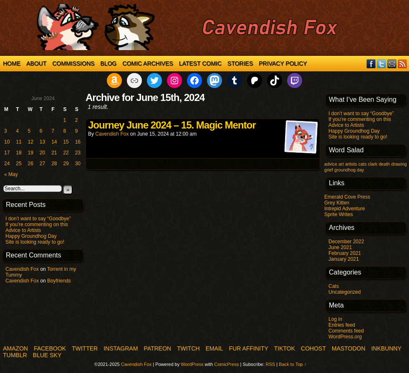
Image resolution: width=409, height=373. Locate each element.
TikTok (284, 348)
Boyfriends (59, 281)
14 (54, 142)
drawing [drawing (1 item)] (398, 163)
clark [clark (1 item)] (373, 163)
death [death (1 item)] (384, 163)
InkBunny (386, 348)
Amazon (15, 348)
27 (42, 163)
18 (18, 153)
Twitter (381, 63)
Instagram (121, 348)
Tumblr (15, 355)
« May (11, 174)
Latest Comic (200, 63)
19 (30, 153)
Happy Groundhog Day (31, 236)
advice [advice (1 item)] (330, 163)
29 (65, 163)
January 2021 (343, 259)
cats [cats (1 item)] (363, 163)
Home (11, 63)
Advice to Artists (23, 230)
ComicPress (226, 364)
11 (18, 142)
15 (65, 142)
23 (78, 153)
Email (392, 63)
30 (78, 163)
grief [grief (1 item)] (328, 169)
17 (7, 153)
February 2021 (344, 253)
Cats (333, 286)
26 (30, 163)
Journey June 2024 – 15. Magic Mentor (172, 125)
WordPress (192, 364)
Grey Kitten (336, 203)
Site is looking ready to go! (34, 242)
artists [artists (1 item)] (351, 163)
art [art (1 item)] (340, 163)
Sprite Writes (338, 214)
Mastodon (349, 348)
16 (78, 142)
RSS (402, 63)
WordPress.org (345, 337)
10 (7, 142)
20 (42, 153)
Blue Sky (47, 355)
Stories (240, 63)
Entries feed (341, 325)
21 (54, 153)
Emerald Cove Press (347, 197)
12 (30, 142)
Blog (108, 63)
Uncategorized (344, 292)
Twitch (188, 348)
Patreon (157, 348)
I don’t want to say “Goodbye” (38, 219)
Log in (335, 319)
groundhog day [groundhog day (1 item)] (349, 169)
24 (7, 163)
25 (18, 163)
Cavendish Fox (22, 269)
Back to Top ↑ (292, 364)
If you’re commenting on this (36, 224)
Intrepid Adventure (344, 209)
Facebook (371, 63)
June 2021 (340, 247)
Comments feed (346, 331)
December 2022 (346, 241)
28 (54, 163)
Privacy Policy (283, 63)
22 (65, 153)
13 (42, 142)
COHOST (313, 348)
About (36, 63)
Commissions (73, 63)
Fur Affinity (248, 348)
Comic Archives (147, 63)
